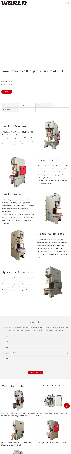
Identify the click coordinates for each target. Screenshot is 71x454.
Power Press (10, 132)
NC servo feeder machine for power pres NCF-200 (51, 414)
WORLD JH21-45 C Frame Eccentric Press (51, 443)
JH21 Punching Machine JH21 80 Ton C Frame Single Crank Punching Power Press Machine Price (18, 414)
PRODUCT (50, 386)
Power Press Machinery (62, 386)
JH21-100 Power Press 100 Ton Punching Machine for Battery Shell (16, 444)
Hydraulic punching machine (36, 386)
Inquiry (7, 91)
